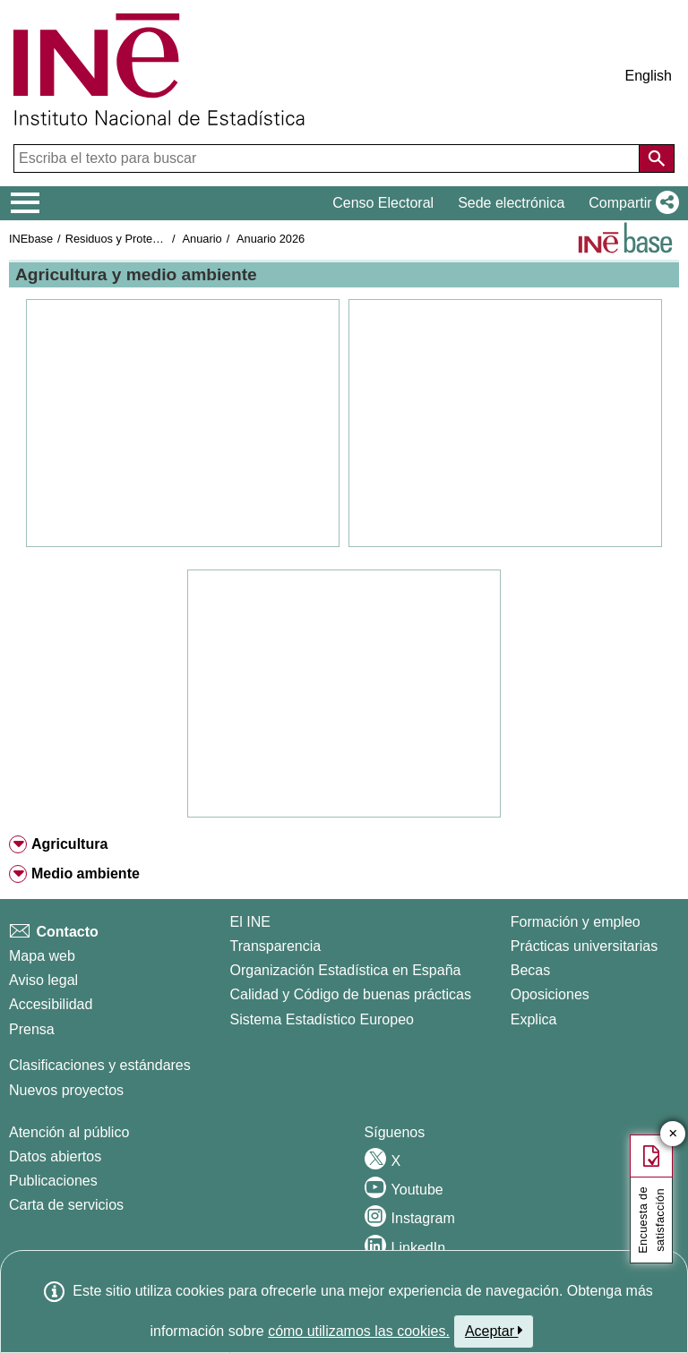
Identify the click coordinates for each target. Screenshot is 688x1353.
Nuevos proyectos (66, 1090)
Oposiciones (550, 994)
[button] (630, 203)
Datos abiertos (55, 1156)
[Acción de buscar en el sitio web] (657, 158)
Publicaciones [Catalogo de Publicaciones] (53, 1180)
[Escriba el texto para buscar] (328, 158)
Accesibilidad (50, 1004)
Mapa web (42, 955)
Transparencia (276, 946)
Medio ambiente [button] (85, 873)
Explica (534, 1019)
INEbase (31, 238)
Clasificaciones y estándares (100, 1065)
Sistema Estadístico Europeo (322, 1019)
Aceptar (494, 1331)
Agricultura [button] (69, 844)
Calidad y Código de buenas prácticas (351, 994)
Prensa (32, 1029)
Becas (530, 970)
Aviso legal (43, 980)
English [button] (648, 75)
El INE (250, 921)
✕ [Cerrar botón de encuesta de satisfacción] (673, 1134)
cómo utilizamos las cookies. (359, 1331)
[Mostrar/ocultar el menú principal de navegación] (25, 203)
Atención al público (69, 1132)
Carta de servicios (66, 1204)
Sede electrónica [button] (511, 202)
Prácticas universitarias (584, 946)
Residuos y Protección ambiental (148, 238)
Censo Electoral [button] (383, 202)
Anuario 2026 (270, 238)
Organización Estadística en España (345, 970)
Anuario (202, 238)
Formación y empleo (576, 921)
